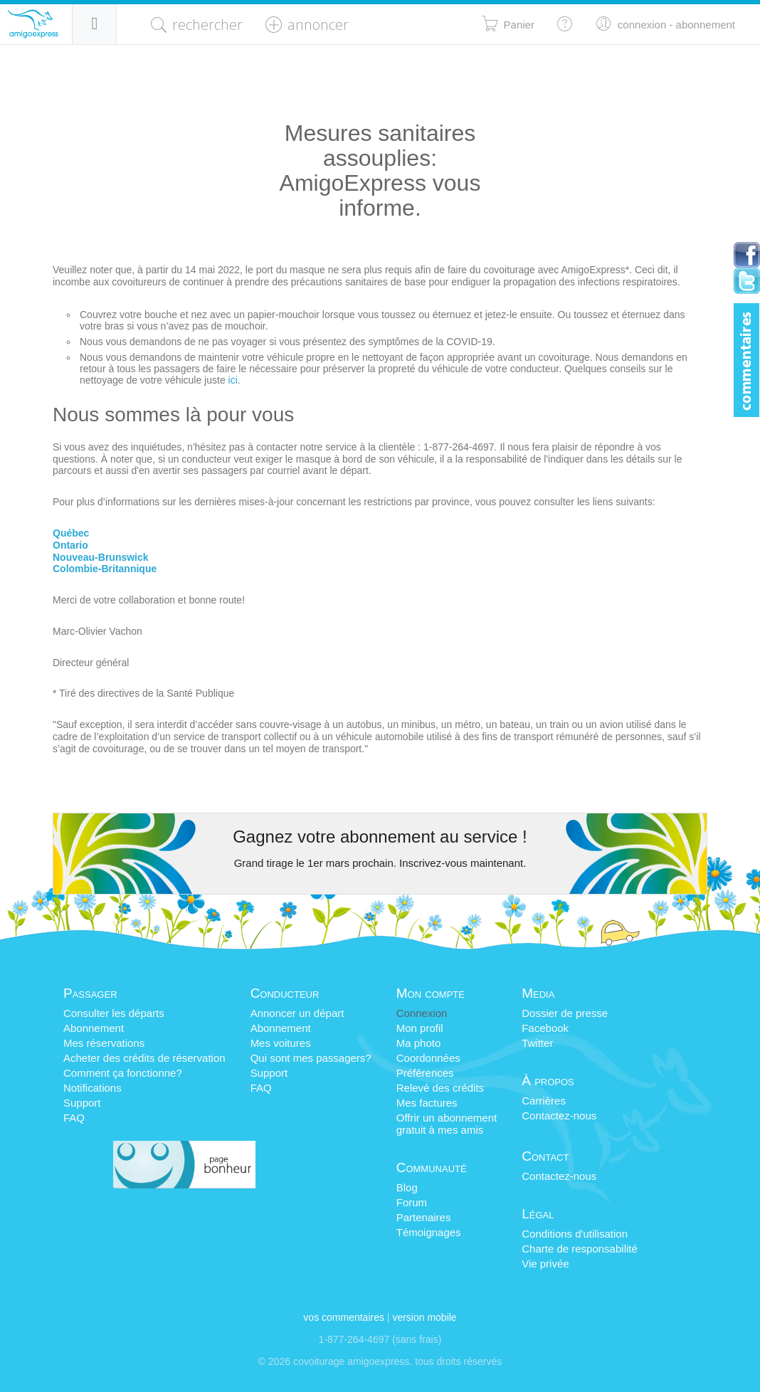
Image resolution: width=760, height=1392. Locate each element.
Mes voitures (280, 1043)
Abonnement (93, 1028)
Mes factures (427, 1103)
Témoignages (428, 1232)
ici (233, 380)
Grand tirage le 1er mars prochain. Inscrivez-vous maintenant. (380, 863)
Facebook (545, 1028)
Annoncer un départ (297, 1013)
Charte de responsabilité (580, 1249)
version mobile (424, 1317)
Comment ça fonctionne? (122, 1073)
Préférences (425, 1073)
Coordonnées (428, 1058)
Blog (407, 1187)
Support (82, 1103)
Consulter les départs (113, 1013)
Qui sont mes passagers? (310, 1058)
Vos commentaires (343, 1317)
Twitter (537, 1043)
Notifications (92, 1088)
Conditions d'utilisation (575, 1234)
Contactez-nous (559, 1115)
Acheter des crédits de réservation (144, 1058)
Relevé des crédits (440, 1088)
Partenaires (423, 1217)
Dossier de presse (565, 1013)
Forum (411, 1202)
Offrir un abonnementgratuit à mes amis (446, 1124)
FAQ (74, 1118)
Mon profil (419, 1028)
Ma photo (418, 1043)
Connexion (422, 1013)
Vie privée (545, 1263)
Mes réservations (103, 1043)
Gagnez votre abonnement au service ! (380, 836)
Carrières (544, 1101)
